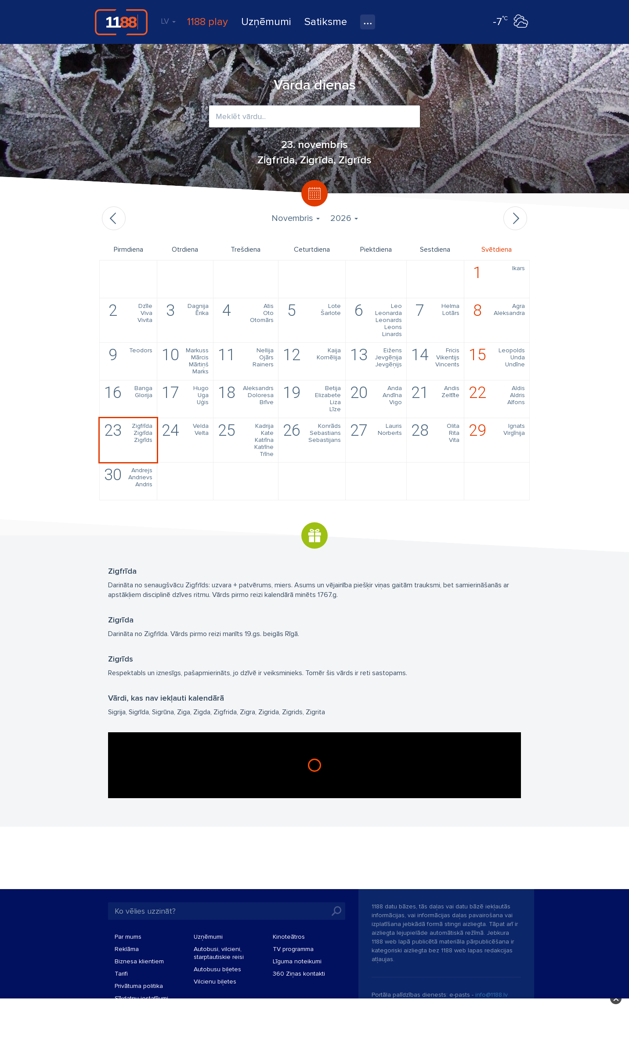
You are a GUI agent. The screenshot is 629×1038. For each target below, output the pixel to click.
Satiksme (325, 21)
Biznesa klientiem (139, 961)
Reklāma (127, 949)
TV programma (293, 949)
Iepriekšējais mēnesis (114, 218)
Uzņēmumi (266, 21)
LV (168, 21)
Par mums (128, 936)
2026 (344, 218)
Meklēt (336, 911)
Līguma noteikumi (297, 961)
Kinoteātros (289, 936)
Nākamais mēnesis (515, 218)
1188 (121, 22)
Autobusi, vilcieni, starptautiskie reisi (219, 953)
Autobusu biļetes (217, 969)
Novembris (295, 218)
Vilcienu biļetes (215, 981)
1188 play (207, 21)
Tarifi (121, 973)
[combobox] (314, 116)
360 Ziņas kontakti (299, 973)
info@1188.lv (491, 994)
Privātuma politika (139, 986)
